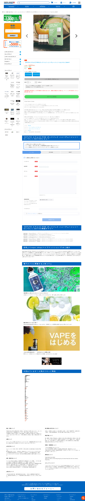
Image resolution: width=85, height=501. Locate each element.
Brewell (33, 485)
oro (32, 482)
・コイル (57, 468)
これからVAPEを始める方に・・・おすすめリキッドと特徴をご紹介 (37, 352)
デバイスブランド (7, 63)
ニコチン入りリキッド (33, 234)
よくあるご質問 (7, 475)
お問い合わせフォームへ (42, 457)
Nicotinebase (11, 6)
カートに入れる (51, 96)
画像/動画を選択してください (46, 199)
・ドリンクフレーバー (21, 476)
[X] (38, 496)
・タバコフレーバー (21, 475)
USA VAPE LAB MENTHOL (36, 473)
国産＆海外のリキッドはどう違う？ (31, 322)
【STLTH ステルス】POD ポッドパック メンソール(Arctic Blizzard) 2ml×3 (55, 385)
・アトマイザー (59, 465)
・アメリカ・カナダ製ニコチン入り (23, 468)
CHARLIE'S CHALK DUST (36, 477)
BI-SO (33, 465)
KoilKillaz (33, 480)
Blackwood (33, 470)
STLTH (29, 125)
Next (76, 36)
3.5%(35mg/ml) (28, 74)
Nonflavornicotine (35, 472)
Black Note (33, 489)
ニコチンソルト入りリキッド (34, 240)
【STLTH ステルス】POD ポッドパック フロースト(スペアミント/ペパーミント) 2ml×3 (64, 385)
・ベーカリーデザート (21, 473)
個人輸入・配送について (9, 465)
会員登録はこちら (29, 87)
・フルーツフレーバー (21, 471)
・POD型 (45, 467)
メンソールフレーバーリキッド (35, 127)
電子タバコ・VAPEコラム (9, 473)
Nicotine (27, 6)
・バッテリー (58, 467)
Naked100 (33, 468)
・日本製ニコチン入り (21, 465)
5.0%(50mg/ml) (36, 74)
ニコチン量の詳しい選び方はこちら (52, 79)
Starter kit (58, 6)
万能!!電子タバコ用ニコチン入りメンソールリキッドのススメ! (36, 293)
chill (32, 467)
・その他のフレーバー (21, 478)
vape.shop (25, 233)
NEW (73, 6)
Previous (27, 36)
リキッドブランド (32, 233)
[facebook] (42, 496)
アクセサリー (7, 61)
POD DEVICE (42, 6)
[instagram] (47, 496)
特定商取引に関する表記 (9, 470)
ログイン (63, 2)
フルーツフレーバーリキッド (34, 128)
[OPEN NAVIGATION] (79, 2)
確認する (52, 219)
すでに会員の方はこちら (38, 87)
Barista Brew (34, 487)
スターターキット (32, 241)
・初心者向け (45, 465)
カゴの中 (54, 2)
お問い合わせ (7, 467)
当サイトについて (8, 468)
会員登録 (73, 2)
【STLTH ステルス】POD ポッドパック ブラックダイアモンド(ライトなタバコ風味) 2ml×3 (72, 385)
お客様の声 (7, 477)
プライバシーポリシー (32, 213)
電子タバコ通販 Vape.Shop (9, 463)
